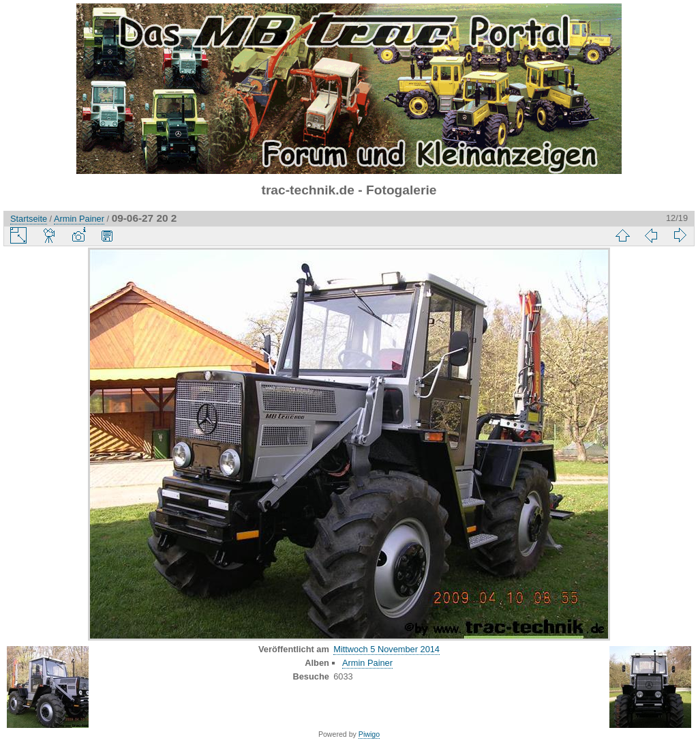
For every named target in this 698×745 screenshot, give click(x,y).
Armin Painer (79, 219)
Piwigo (369, 734)
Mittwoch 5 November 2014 (386, 649)
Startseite (28, 219)
